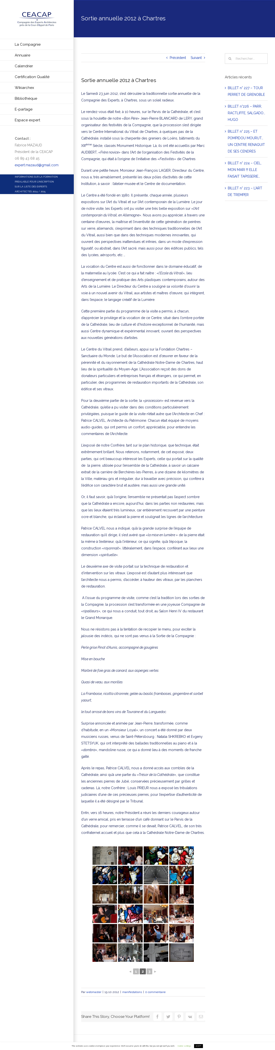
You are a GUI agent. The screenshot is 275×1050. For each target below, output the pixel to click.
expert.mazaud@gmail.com (37, 165)
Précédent (178, 58)
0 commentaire (155, 992)
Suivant (196, 58)
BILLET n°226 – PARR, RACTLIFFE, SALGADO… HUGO (246, 113)
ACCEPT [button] (198, 1046)
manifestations (132, 992)
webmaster (93, 992)
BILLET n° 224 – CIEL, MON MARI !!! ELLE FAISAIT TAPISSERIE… (244, 169)
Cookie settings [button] (184, 1046)
